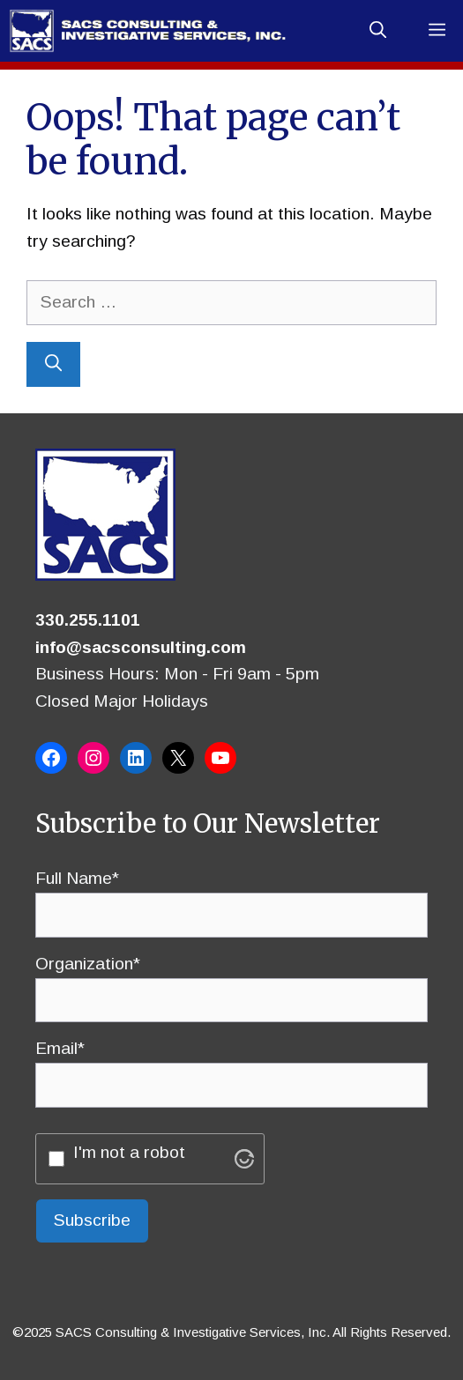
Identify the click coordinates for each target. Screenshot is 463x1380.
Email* (231, 1066)
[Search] (53, 364)
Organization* (231, 981)
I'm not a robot (129, 1152)
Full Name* (231, 896)
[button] (377, 30)
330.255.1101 (87, 620)
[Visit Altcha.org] (244, 1159)
